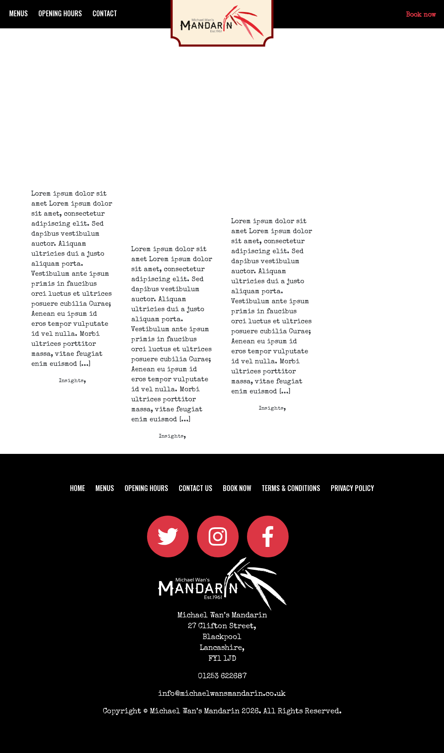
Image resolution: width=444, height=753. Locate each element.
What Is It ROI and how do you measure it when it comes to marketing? (68, 146)
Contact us (195, 488)
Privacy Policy (352, 488)
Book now (421, 15)
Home (77, 488)
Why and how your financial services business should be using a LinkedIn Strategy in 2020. (169, 173)
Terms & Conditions (291, 488)
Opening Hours (60, 13)
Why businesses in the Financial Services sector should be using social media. (271, 160)
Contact (104, 13)
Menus (18, 13)
